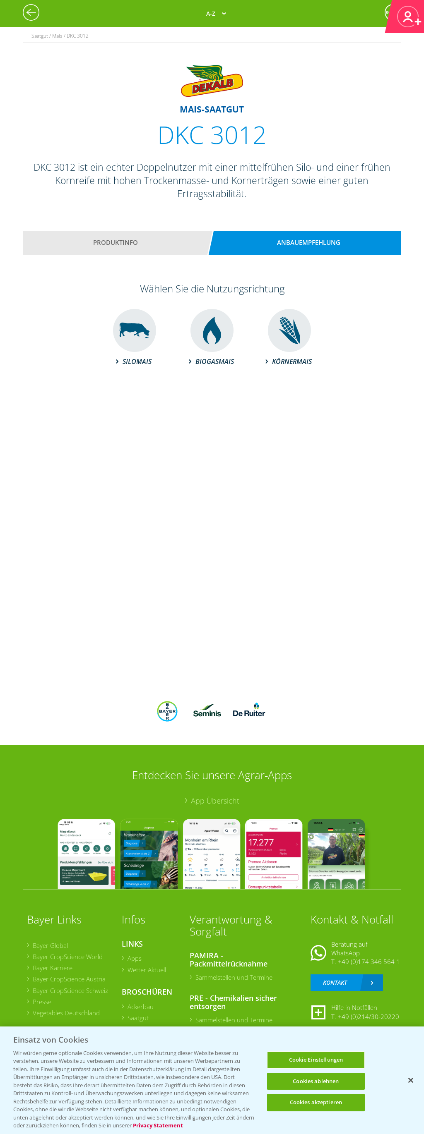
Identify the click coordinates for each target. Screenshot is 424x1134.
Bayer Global (50, 945)
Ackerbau (141, 1006)
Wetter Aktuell (147, 970)
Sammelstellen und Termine (233, 977)
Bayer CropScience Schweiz (70, 990)
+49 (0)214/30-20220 (368, 1016)
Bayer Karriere (52, 968)
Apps (135, 958)
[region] (212, 1080)
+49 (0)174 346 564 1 (369, 961)
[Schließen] (411, 1080)
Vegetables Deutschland (66, 1013)
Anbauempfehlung (308, 242)
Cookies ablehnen (316, 1081)
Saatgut (138, 1018)
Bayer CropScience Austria (69, 979)
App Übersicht (215, 801)
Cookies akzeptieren (316, 1102)
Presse (42, 1002)
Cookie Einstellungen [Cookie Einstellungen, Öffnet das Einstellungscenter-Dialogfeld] (316, 1059)
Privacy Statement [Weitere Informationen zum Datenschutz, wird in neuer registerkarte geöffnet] (158, 1125)
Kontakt (335, 982)
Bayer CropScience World (68, 956)
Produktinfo (115, 242)
